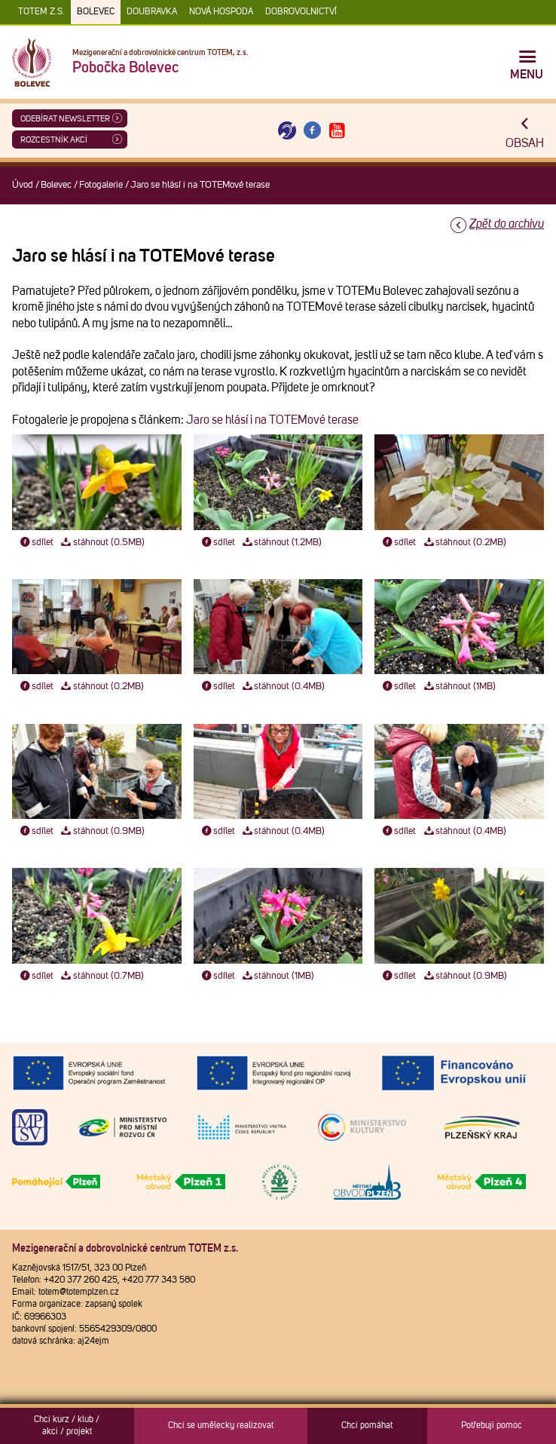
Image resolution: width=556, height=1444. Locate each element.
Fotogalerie (101, 185)
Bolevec (96, 12)
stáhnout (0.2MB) (464, 542)
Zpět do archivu (506, 224)
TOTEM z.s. (41, 12)
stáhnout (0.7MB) (102, 976)
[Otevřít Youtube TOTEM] (337, 130)
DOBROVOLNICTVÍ (301, 12)
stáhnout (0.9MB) (102, 831)
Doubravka (152, 12)
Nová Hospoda (221, 12)
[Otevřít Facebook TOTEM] (312, 130)
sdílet (35, 542)
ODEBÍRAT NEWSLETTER (65, 119)
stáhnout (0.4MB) (283, 686)
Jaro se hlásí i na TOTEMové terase (272, 420)
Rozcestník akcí (53, 140)
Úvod (22, 185)
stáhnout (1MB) (459, 686)
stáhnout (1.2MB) (281, 542)
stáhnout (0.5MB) (102, 542)
